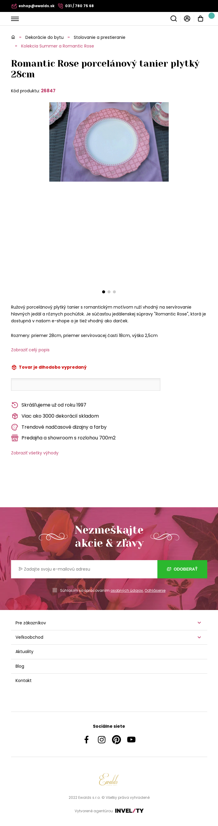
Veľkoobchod (29, 637)
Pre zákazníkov (31, 623)
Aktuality (24, 652)
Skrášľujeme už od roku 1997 (48, 405)
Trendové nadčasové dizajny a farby (59, 427)
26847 (48, 91)
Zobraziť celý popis (30, 350)
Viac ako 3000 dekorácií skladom (55, 416)
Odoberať (182, 569)
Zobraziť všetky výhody (35, 453)
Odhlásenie (155, 590)
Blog (20, 666)
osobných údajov (126, 590)
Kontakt (24, 681)
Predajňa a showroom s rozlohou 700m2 (63, 438)
